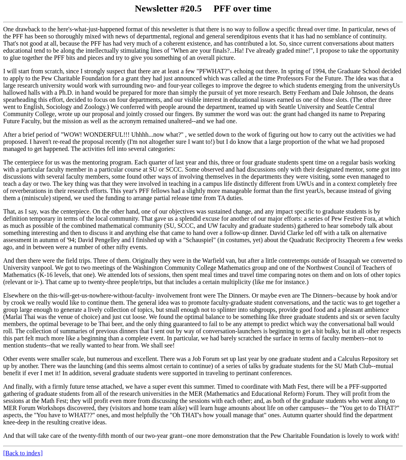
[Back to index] (23, 453)
